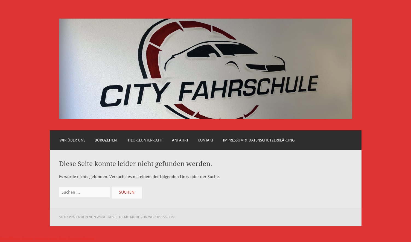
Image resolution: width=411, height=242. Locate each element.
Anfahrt (180, 140)
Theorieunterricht (144, 140)
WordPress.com (161, 217)
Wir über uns (72, 140)
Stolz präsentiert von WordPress (87, 217)
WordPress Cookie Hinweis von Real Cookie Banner (47, 238)
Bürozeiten (106, 140)
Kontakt (206, 140)
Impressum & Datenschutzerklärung (259, 140)
